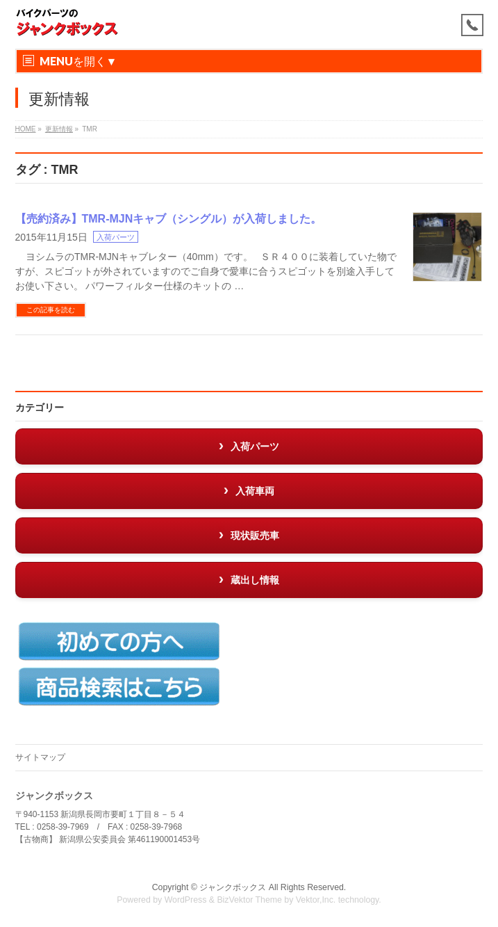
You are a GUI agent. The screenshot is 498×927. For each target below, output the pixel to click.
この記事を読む (50, 310)
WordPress (186, 900)
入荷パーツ (116, 237)
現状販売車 (255, 535)
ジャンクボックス (232, 887)
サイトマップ (40, 757)
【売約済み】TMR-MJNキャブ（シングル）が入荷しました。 (168, 219)
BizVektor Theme (249, 900)
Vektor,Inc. (316, 900)
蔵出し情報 (255, 580)
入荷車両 (254, 491)
